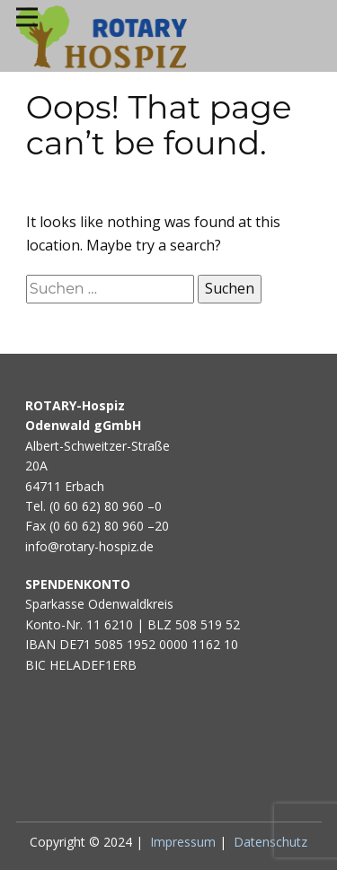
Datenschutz (270, 841)
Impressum (183, 841)
